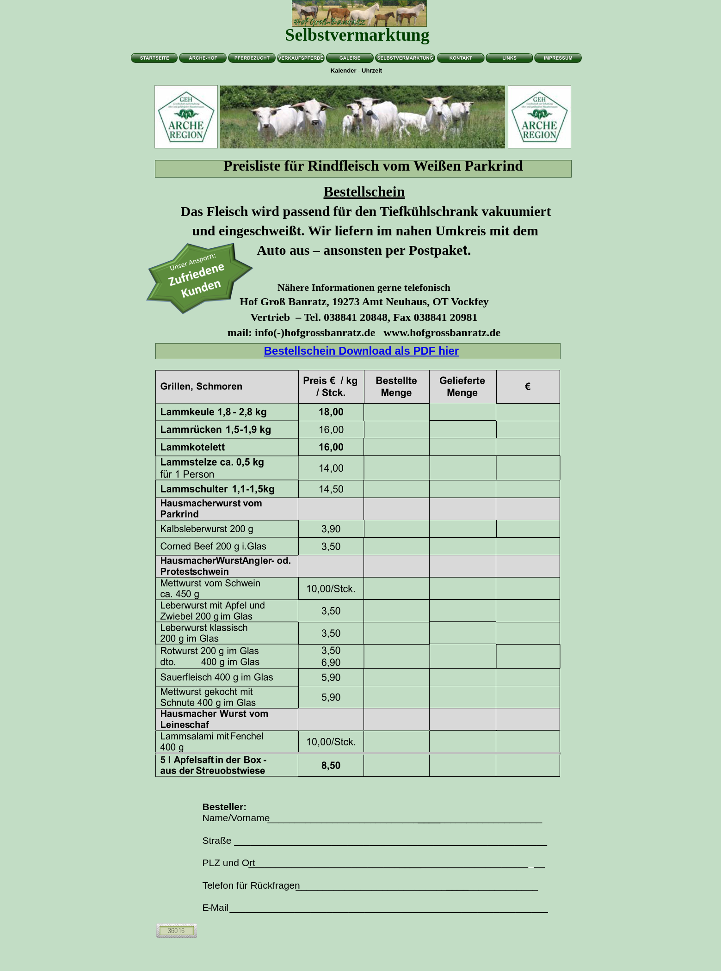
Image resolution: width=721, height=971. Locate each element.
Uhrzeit (372, 70)
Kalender (344, 70)
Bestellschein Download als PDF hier (361, 350)
